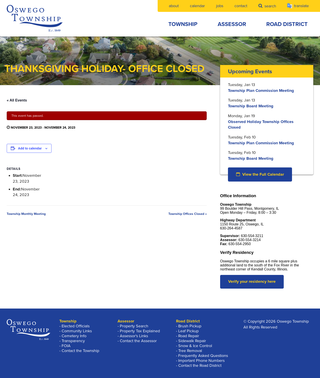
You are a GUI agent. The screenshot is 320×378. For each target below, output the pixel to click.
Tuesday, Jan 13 (241, 84)
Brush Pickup (189, 326)
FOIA (66, 345)
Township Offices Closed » (187, 214)
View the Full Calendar (260, 174)
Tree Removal (190, 350)
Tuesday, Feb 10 (242, 137)
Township (183, 24)
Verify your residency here (252, 281)
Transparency (73, 340)
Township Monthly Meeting (26, 214)
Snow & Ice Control (195, 345)
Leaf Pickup (188, 330)
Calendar (197, 5)
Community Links (77, 330)
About (174, 5)
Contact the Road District (199, 365)
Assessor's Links (134, 335)
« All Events (17, 100)
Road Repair (188, 335)
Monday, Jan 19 (241, 115)
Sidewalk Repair (192, 340)
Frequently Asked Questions (203, 355)
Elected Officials (76, 326)
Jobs (219, 5)
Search (267, 6)
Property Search (134, 326)
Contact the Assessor (138, 340)
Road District (287, 24)
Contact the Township (80, 350)
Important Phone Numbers (201, 360)
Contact (240, 5)
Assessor (232, 24)
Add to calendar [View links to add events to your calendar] (30, 148)
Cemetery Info (74, 335)
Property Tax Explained (140, 330)
